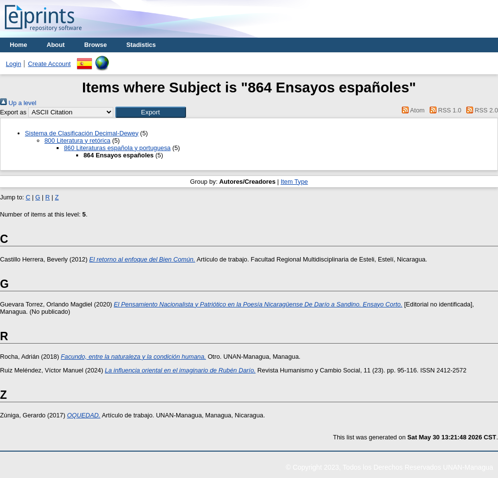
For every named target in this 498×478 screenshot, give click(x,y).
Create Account (49, 63)
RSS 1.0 (443, 110)
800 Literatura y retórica (77, 140)
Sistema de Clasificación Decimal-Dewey (82, 133)
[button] (150, 112)
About (56, 44)
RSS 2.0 (480, 110)
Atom (412, 110)
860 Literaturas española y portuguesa (117, 148)
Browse (95, 44)
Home (18, 44)
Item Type (294, 181)
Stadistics (141, 44)
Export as (13, 112)
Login (13, 63)
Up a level (18, 103)
